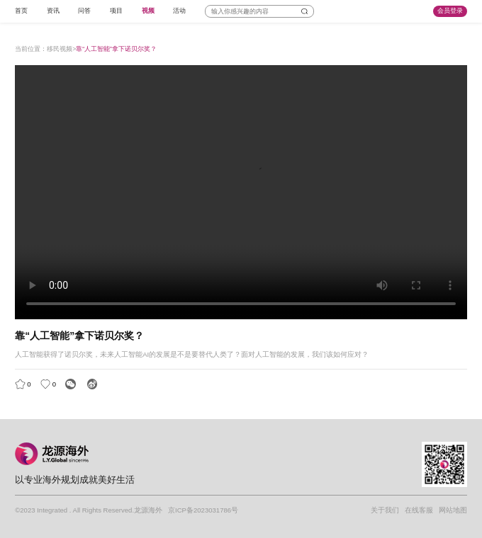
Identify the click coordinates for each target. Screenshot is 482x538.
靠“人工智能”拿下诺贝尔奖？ (116, 48)
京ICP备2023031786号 (203, 510)
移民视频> (61, 48)
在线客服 (419, 510)
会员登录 (450, 10)
